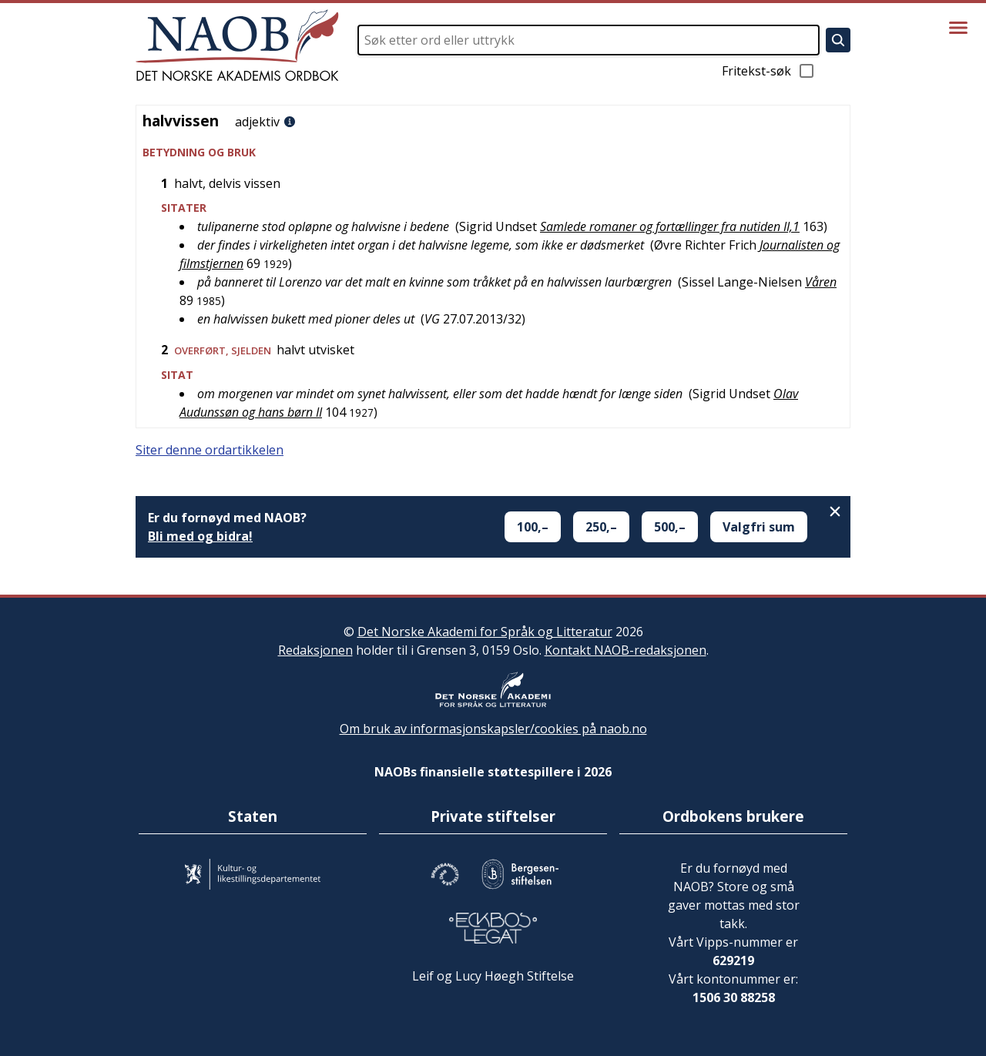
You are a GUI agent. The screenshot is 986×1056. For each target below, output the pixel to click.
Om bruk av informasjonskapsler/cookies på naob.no (493, 728)
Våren (821, 281)
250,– (601, 526)
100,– (532, 526)
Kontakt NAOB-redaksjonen (625, 650)
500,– (670, 526)
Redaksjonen (315, 650)
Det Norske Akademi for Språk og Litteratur (484, 631)
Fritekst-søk (769, 71)
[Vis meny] (958, 27)
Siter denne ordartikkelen (209, 449)
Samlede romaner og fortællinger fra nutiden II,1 (670, 226)
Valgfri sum (759, 526)
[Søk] (838, 40)
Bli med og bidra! (200, 536)
